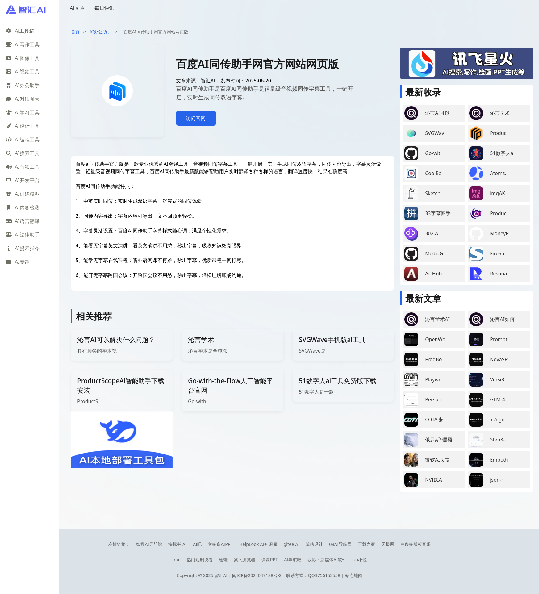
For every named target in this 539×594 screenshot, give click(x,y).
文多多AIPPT (220, 544)
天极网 (387, 544)
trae (176, 560)
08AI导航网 (340, 544)
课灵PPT (269, 560)
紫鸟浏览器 (244, 560)
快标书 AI (177, 544)
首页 (75, 32)
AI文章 (77, 8)
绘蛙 (223, 560)
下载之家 (366, 544)
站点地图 (353, 575)
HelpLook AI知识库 (258, 544)
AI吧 (197, 544)
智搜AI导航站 (149, 544)
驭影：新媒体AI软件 (326, 560)
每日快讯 (104, 8)
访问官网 (196, 118)
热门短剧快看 (200, 560)
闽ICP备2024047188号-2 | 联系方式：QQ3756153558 (286, 575)
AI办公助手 (100, 32)
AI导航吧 (292, 560)
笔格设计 (314, 544)
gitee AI (291, 544)
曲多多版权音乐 (415, 544)
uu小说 (360, 560)
